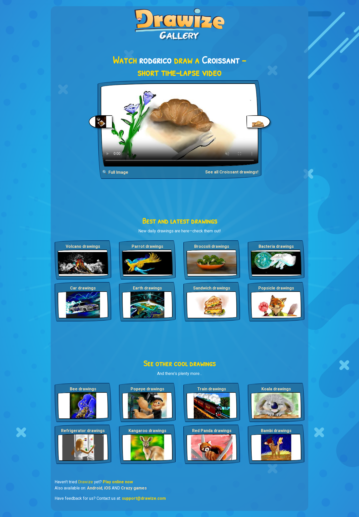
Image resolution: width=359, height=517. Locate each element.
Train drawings (211, 389)
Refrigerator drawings (83, 430)
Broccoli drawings (211, 246)
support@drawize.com (144, 498)
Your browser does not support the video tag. (180, 125)
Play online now (118, 481)
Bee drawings (83, 389)
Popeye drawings (147, 389)
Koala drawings (276, 389)
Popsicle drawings (276, 288)
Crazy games (134, 488)
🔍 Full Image (115, 172)
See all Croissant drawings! (231, 172)
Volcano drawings (83, 246)
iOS (107, 488)
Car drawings (83, 288)
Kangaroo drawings (147, 430)
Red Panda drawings (212, 430)
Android (94, 488)
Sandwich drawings (211, 288)
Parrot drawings (147, 246)
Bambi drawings (276, 430)
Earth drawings (147, 288)
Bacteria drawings (276, 246)
